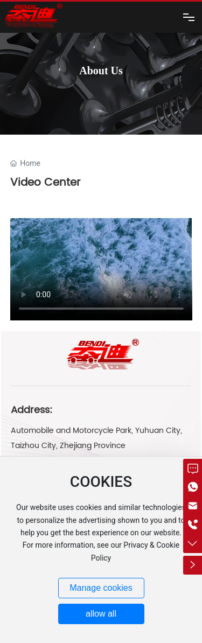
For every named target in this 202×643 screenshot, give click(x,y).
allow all (101, 613)
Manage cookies (101, 587)
